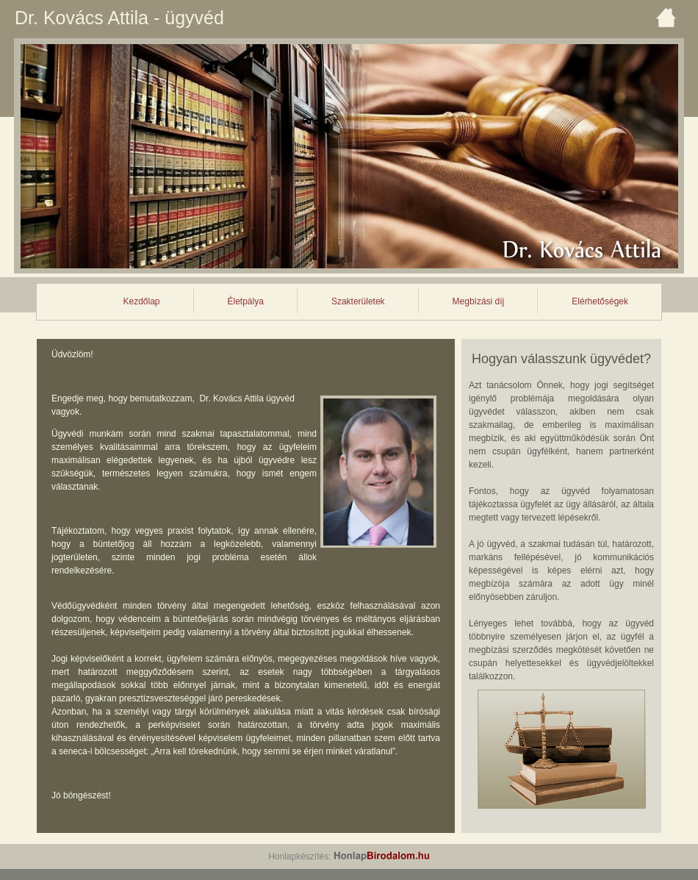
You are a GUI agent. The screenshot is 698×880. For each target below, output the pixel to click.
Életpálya (246, 301)
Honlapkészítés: (349, 856)
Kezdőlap (141, 301)
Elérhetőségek (600, 301)
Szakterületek (358, 301)
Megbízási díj (479, 301)
